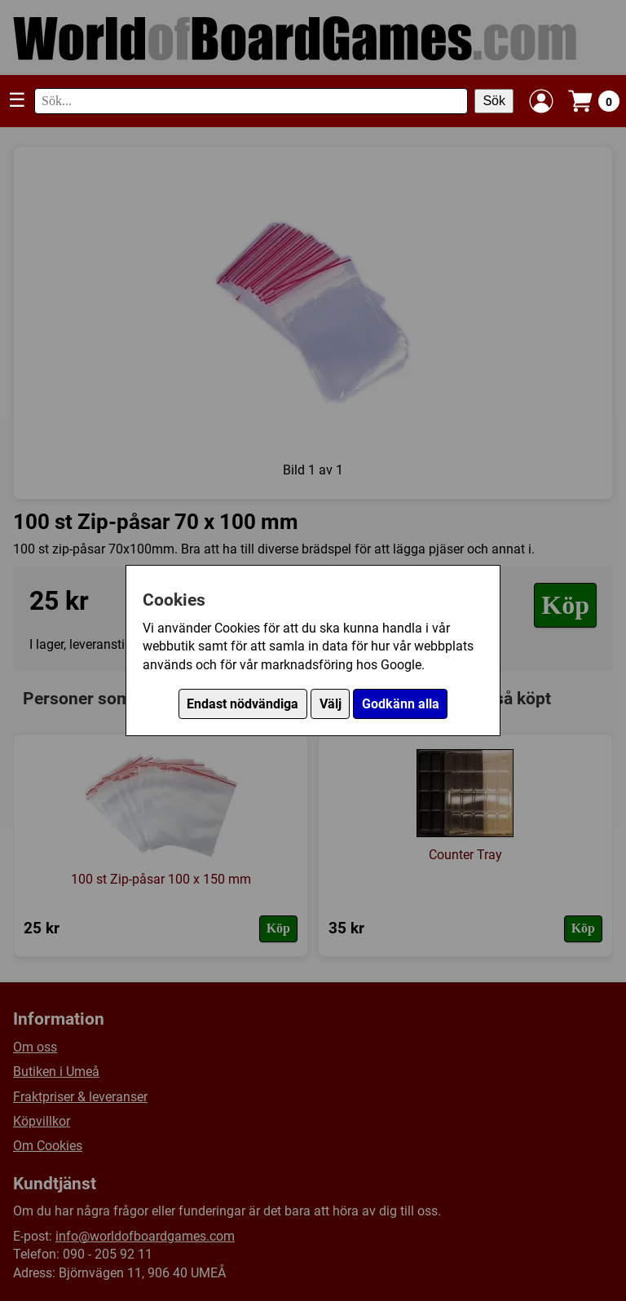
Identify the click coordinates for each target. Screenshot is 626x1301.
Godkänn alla (400, 704)
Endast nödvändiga (242, 704)
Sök (494, 101)
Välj (331, 704)
